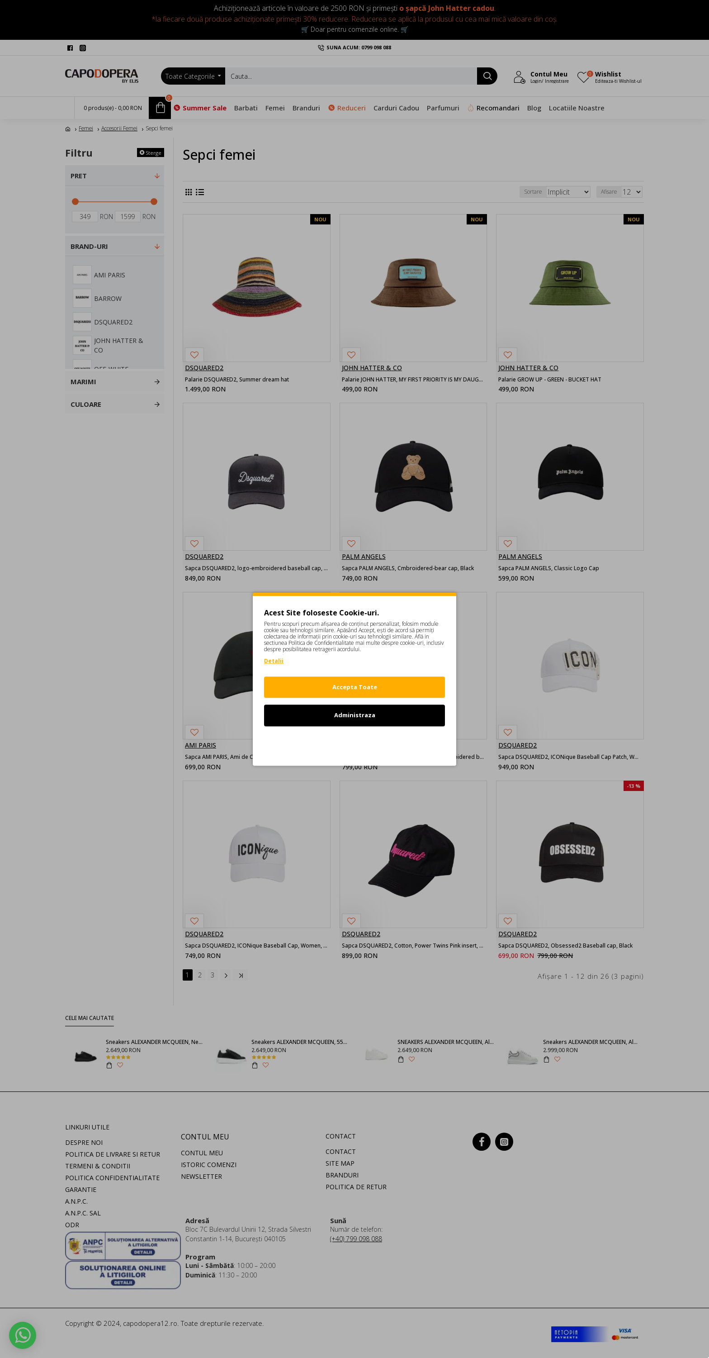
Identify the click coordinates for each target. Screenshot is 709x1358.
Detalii (274, 661)
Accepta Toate (354, 687)
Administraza (354, 715)
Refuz (354, 743)
